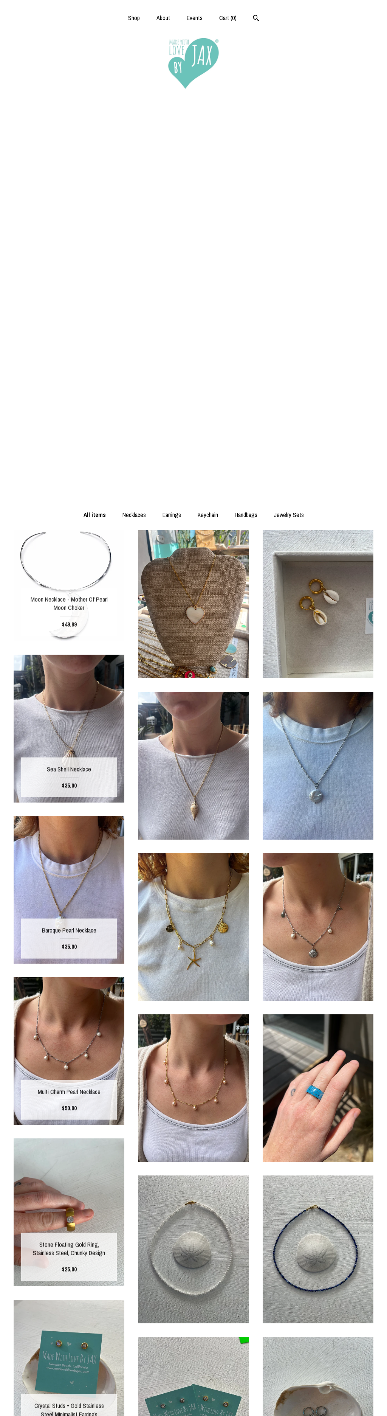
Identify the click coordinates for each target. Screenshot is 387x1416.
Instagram (193, 1364)
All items (95, 130)
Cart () (228, 18)
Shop (134, 18)
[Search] (256, 19)
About (163, 18)
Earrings (172, 130)
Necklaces (134, 130)
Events (195, 18)
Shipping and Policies (69, 1388)
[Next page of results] (229, 1279)
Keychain (208, 130)
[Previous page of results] (159, 1279)
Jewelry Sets (289, 130)
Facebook (193, 1351)
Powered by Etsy (318, 1376)
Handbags (246, 130)
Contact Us (69, 1400)
